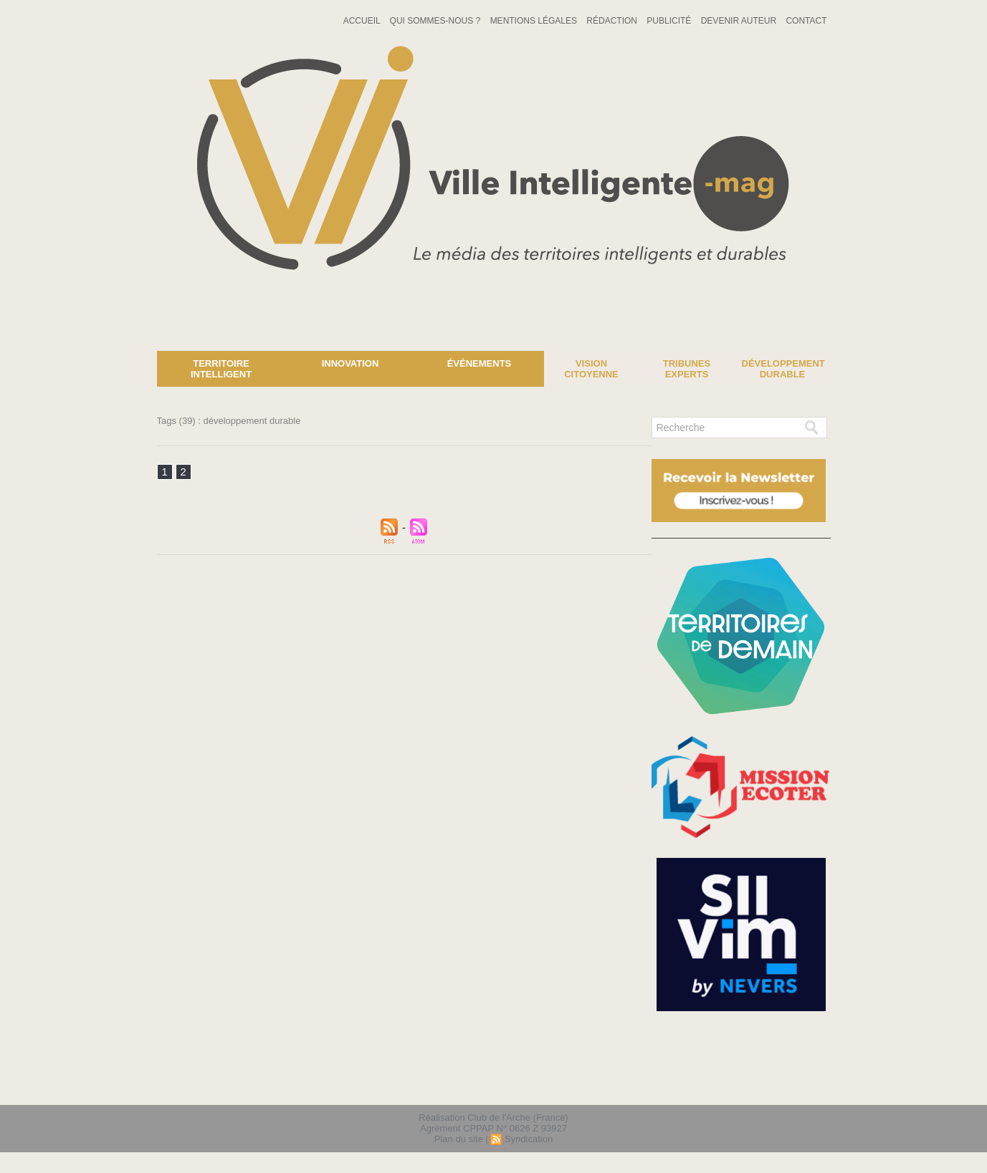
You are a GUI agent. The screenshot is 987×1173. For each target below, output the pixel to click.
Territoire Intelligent (221, 369)
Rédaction (612, 21)
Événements (479, 363)
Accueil (363, 21)
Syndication (529, 1139)
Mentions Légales (535, 21)
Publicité (670, 21)
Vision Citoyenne (591, 369)
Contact (806, 21)
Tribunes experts (686, 369)
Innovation (350, 363)
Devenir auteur (740, 21)
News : (17, 340)
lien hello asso (784, 1086)
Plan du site (458, 1139)
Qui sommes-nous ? (436, 21)
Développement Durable (783, 369)
